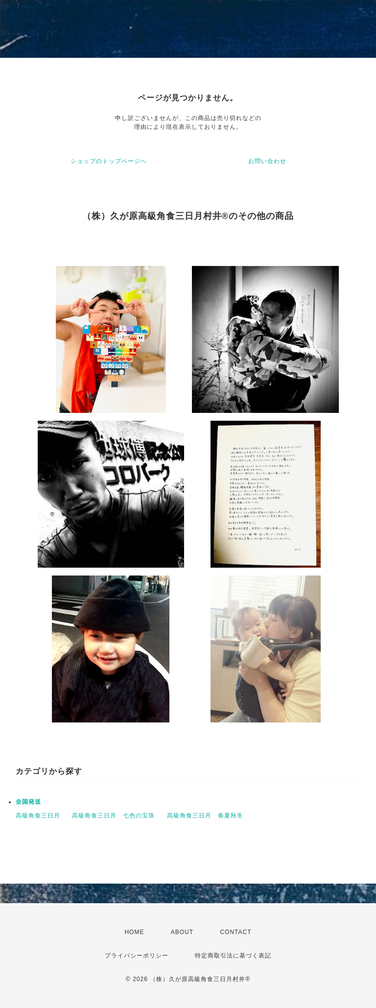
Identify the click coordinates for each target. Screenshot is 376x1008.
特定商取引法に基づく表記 (233, 955)
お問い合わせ (267, 161)
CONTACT (235, 932)
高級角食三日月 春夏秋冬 (205, 815)
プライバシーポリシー (136, 955)
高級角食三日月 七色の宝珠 (113, 815)
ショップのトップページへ (108, 161)
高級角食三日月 (38, 815)
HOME (134, 932)
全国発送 (28, 801)
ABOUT (182, 932)
